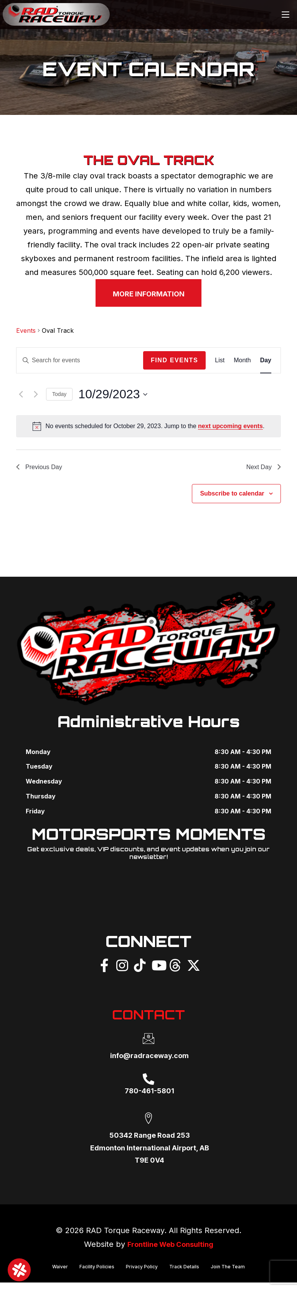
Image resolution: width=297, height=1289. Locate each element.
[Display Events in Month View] (242, 365)
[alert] (148, 431)
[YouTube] (157, 971)
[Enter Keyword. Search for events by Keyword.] (79, 365)
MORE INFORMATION (148, 296)
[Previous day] (20, 399)
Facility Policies (96, 1273)
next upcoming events (230, 431)
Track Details (184, 1273)
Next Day (262, 472)
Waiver (60, 1273)
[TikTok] (139, 971)
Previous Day (41, 472)
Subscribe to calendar (232, 500)
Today (59, 399)
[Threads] (175, 971)
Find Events (174, 365)
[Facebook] (104, 971)
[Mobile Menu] (285, 14)
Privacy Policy (142, 1273)
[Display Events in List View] (219, 365)
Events (26, 335)
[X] (192, 971)
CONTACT (149, 1020)
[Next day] (35, 399)
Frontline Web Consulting (170, 1251)
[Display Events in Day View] (265, 365)
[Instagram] (122, 971)
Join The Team (228, 1273)
